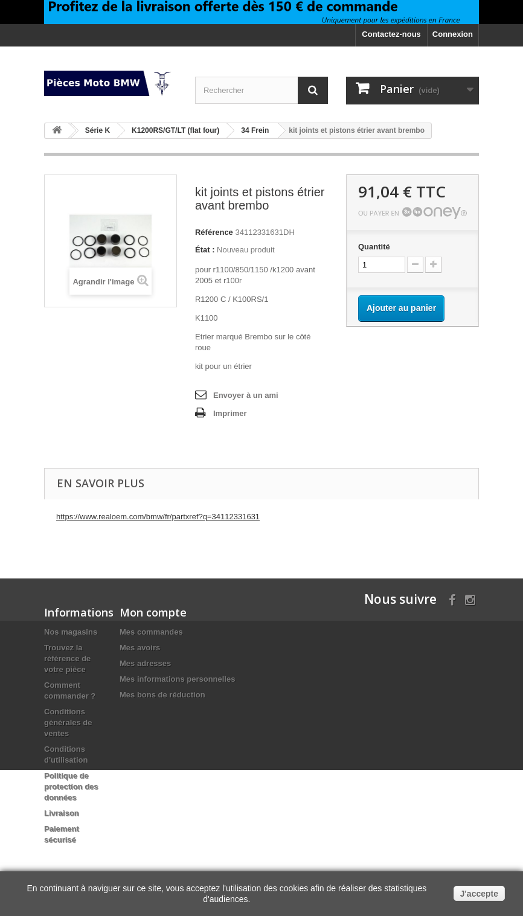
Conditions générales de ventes (68, 722)
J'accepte (479, 893)
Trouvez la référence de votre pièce (67, 658)
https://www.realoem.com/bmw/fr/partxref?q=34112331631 (158, 516)
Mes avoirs (140, 647)
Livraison (61, 813)
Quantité (374, 246)
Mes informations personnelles (177, 679)
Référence (214, 232)
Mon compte (153, 612)
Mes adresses (145, 663)
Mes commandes (151, 631)
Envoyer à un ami (245, 395)
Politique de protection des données (71, 786)
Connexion (452, 34)
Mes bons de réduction (162, 694)
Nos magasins (70, 631)
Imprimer (230, 413)
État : (205, 249)
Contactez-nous (391, 34)
